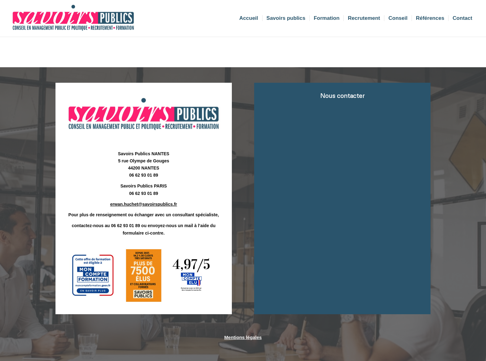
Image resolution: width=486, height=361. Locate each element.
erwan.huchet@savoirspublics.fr (143, 204)
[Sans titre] (73, 18)
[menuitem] (248, 18)
